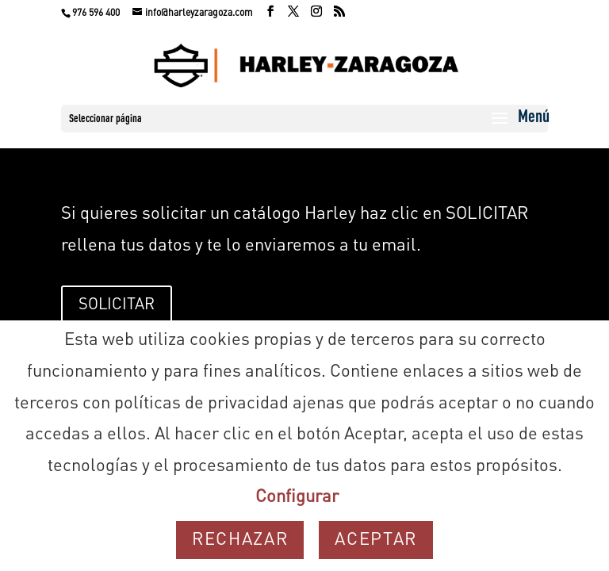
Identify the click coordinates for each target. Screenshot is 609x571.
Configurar (297, 497)
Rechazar (240, 540)
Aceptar (376, 540)
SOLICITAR (117, 305)
